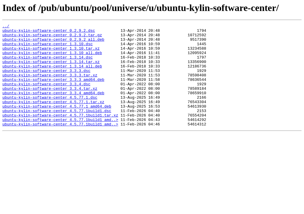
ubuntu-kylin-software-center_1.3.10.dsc (47, 48)
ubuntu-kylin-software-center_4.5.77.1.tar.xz (53, 117)
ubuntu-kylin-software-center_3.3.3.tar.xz (49, 85)
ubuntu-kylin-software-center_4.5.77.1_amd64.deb (56, 123)
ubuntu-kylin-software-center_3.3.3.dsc (46, 80)
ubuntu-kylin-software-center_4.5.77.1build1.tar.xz (60, 133)
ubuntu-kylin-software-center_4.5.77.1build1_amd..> (60, 139)
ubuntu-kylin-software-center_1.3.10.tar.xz (51, 53)
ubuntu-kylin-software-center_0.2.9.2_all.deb (53, 42)
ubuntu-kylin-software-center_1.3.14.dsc (47, 64)
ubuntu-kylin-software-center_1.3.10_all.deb (52, 59)
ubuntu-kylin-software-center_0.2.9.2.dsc (48, 32)
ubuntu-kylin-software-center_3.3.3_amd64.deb (53, 91)
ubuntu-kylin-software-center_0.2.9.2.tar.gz (52, 37)
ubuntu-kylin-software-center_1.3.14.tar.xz (51, 69)
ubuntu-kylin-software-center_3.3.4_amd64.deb (53, 107)
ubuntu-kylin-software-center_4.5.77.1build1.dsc (56, 128)
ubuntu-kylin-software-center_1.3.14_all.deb (52, 75)
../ (5, 26)
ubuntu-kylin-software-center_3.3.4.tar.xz (49, 101)
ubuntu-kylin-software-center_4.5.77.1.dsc (49, 112)
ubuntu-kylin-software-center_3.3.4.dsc (46, 96)
